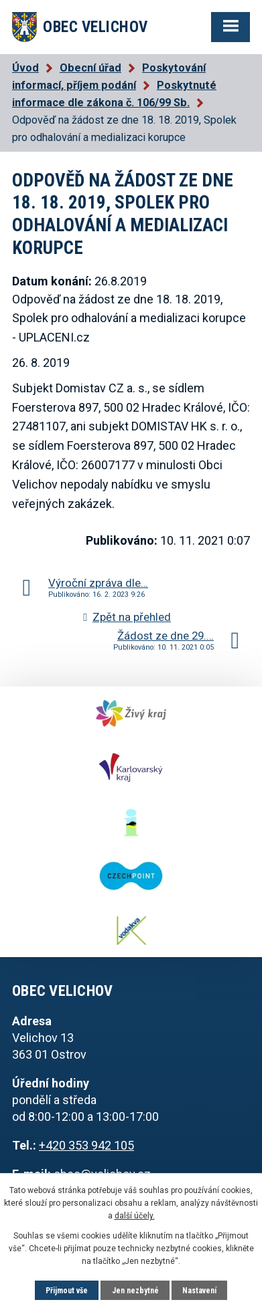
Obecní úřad (90, 67)
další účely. (135, 1215)
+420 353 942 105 (86, 1145)
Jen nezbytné (135, 1290)
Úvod (25, 67)
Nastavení (199, 1290)
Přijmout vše (67, 1290)
